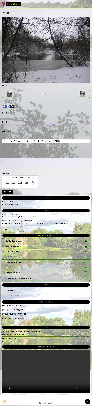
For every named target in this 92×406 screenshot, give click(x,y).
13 (23, 310)
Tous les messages (11, 230)
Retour (46, 94)
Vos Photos (46, 267)
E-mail (4, 122)
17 (20, 314)
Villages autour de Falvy (46, 262)
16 (15, 314)
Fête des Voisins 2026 (9, 202)
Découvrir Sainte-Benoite (11, 338)
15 (10, 314)
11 (14, 310)
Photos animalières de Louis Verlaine (46, 278)
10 (9, 310)
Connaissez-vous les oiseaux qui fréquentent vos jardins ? (22, 331)
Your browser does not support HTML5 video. (46, 371)
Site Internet (6, 131)
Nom (4, 113)
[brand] (11, 4)
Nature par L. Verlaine (12, 295)
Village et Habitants (46, 251)
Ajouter (7, 192)
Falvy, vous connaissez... (10, 342)
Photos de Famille (46, 257)
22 (10, 318)
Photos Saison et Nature (46, 272)
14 (5, 314)
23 (15, 318)
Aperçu (56, 141)
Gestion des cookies (46, 403)
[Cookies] (4, 401)
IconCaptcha (19, 186)
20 (25, 314)
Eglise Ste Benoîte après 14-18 (46, 246)
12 (19, 310)
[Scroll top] (87, 401)
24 (20, 318)
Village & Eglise (10, 290)
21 (5, 318)
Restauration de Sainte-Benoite (13, 335)
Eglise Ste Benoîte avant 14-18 (46, 241)
